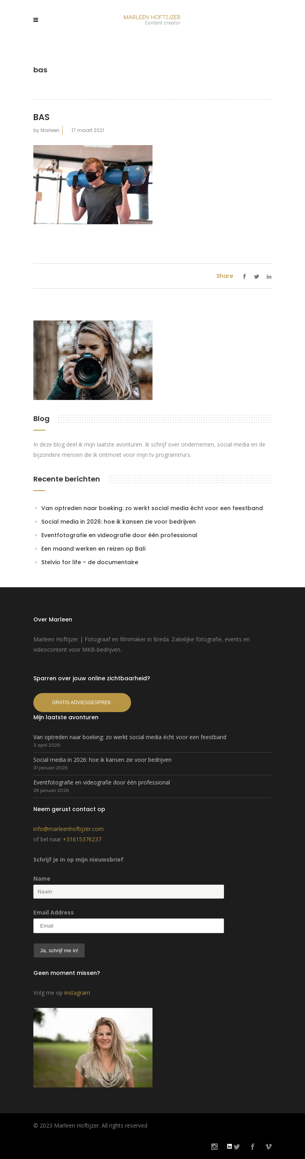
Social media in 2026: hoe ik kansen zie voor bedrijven (118, 522)
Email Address (53, 912)
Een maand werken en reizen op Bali (93, 549)
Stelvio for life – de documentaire (89, 562)
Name (41, 878)
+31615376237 (82, 839)
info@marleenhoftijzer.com (68, 829)
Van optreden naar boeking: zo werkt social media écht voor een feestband (152, 508)
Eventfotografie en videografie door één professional (119, 535)
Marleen (50, 130)
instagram (77, 992)
